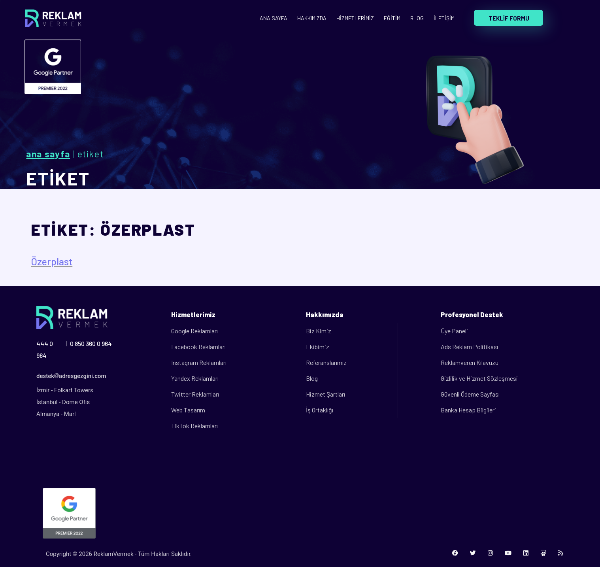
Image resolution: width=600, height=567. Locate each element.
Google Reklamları (194, 331)
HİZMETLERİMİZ (355, 18)
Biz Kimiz (318, 331)
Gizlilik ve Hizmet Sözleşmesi (479, 378)
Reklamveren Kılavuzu (469, 362)
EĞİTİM (392, 18)
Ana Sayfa (48, 153)
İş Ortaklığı (319, 410)
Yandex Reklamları (195, 378)
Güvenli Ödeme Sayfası (470, 394)
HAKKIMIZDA (311, 18)
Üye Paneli (454, 331)
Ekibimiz (317, 346)
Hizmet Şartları (325, 394)
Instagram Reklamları (198, 362)
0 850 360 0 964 (91, 343)
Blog (312, 378)
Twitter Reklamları (195, 394)
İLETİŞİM (444, 18)
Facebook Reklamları (198, 346)
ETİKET (58, 178)
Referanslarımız (326, 362)
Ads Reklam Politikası (469, 346)
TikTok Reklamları (194, 425)
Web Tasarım (188, 410)
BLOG (417, 18)
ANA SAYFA (273, 18)
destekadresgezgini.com (71, 376)
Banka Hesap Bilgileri (468, 410)
